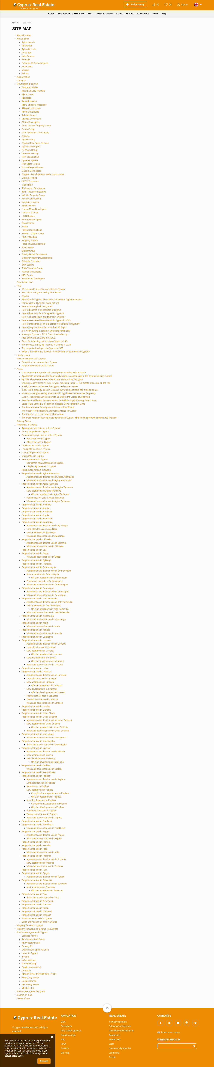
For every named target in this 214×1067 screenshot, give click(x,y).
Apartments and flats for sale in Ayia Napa (47, 525)
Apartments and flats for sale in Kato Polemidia (49, 602)
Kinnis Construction (31, 198)
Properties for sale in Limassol (36, 671)
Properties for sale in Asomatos (37, 518)
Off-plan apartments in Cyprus (41, 466)
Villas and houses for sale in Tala (43, 897)
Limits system (23, 355)
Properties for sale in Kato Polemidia (39, 598)
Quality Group (28, 251)
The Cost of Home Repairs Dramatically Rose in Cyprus (49, 411)
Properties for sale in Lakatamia (37, 637)
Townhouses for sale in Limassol (42, 699)
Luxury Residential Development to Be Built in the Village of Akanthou (56, 397)
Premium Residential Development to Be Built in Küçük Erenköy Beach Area (59, 400)
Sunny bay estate (30, 977)
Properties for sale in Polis (35, 849)
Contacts (21, 80)
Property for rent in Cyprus (30, 925)
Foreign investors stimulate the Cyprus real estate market (50, 386)
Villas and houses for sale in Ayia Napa (46, 536)
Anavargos (27, 45)
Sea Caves (27, 66)
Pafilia (25, 226)
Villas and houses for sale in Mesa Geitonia (48, 730)
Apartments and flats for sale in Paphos (46, 779)
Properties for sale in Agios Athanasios (41, 473)
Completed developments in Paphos (49, 803)
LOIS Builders (28, 216)
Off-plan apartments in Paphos (46, 796)
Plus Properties (29, 237)
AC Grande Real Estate (33, 939)
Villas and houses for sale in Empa (43, 557)
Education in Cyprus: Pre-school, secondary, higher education (52, 299)
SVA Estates (28, 264)
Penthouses (115, 1039)
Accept (44, 1061)
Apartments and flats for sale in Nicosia (46, 751)
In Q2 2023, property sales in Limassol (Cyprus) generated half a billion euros (60, 390)
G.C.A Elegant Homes (32, 167)
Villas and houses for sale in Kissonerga (46, 619)
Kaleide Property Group (33, 195)
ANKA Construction (31, 108)
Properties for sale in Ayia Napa (37, 522)
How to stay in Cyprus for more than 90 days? (44, 327)
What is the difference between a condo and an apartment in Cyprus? (56, 351)
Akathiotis (26, 98)
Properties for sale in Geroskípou (38, 588)
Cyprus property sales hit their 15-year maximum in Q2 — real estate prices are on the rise (66, 383)
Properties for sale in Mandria (36, 710)
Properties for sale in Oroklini (36, 765)
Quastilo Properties (31, 261)
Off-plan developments (120, 1026)
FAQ (19, 285)
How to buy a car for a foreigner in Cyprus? (43, 313)
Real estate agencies (71, 1030)
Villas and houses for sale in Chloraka (45, 546)
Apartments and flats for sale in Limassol (46, 675)
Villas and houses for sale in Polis (43, 852)
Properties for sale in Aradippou (37, 511)
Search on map (24, 995)
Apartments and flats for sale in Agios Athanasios (51, 477)
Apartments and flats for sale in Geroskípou (48, 591)
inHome (25, 956)
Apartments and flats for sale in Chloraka (46, 543)
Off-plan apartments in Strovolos (47, 890)
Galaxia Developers (31, 171)
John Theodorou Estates (34, 191)
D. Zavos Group (29, 150)
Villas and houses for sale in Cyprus (39, 922)
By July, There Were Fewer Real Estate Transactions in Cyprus (53, 379)
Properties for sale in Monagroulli (38, 734)
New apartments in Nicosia (40, 755)
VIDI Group (27, 275)
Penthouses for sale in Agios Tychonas (45, 497)
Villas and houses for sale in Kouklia (44, 633)
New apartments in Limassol (40, 682)
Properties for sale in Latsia (35, 668)
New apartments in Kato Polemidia (43, 605)
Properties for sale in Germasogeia (39, 567)
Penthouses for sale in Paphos (42, 810)
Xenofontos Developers (33, 278)
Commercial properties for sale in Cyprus (42, 435)
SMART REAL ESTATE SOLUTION (39, 974)
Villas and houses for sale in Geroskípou (46, 595)
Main (63, 1022)
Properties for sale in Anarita (36, 508)
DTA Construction (30, 157)
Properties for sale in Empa (35, 553)
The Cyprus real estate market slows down (43, 414)
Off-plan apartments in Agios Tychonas (50, 494)
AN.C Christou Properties (34, 105)
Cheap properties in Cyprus (35, 431)
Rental (112, 1057)
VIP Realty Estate (30, 984)
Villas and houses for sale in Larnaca (45, 664)
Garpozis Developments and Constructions (43, 174)
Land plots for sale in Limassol (41, 678)
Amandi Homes (29, 101)
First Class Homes (31, 164)
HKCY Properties (30, 181)
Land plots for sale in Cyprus (36, 449)
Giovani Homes (29, 178)
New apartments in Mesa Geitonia (43, 723)
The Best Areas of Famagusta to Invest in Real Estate (48, 407)
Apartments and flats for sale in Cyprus (41, 428)
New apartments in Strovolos (41, 887)
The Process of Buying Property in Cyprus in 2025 (46, 344)
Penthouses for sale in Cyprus (36, 470)
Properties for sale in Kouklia (36, 630)
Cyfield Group (28, 139)
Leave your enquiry (170, 1032)
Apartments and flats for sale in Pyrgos (45, 876)
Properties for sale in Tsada (35, 908)
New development (118, 1022)
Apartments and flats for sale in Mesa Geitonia (49, 720)
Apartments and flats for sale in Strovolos (47, 883)
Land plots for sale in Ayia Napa (42, 529)
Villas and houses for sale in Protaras (45, 866)
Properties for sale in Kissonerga (38, 616)
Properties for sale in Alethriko (36, 504)
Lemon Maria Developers (34, 209)
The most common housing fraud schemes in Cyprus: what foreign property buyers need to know (69, 417)
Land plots (114, 1053)
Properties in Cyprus (27, 424)
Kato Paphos (28, 56)
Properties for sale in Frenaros (36, 564)
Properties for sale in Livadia (36, 706)
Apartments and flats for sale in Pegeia (45, 835)
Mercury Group (29, 963)
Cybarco (26, 136)
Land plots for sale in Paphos (41, 783)
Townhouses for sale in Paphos (42, 814)
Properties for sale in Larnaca (36, 640)
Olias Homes (28, 223)
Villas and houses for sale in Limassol (45, 703)
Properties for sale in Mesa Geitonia (39, 716)
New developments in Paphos (41, 800)
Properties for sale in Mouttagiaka (38, 741)
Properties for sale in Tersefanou (38, 901)
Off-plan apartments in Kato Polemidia (50, 609)
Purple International (31, 967)
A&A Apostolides (30, 87)
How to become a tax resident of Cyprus (41, 310)
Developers (66, 1026)
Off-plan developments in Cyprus (38, 365)
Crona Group (28, 129)
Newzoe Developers (32, 219)
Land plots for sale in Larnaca (41, 647)
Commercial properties (120, 1048)
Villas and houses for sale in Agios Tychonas (48, 501)
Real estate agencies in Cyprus (32, 932)
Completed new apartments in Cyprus (45, 463)
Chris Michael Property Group (36, 125)
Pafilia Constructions (32, 230)
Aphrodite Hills (29, 49)
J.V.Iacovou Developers (33, 188)
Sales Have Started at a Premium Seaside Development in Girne (53, 404)
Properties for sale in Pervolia (36, 845)
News (20, 369)
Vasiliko (25, 70)
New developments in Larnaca (41, 657)
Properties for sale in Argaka (36, 515)
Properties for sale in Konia (35, 623)
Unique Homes (29, 981)
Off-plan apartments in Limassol (46, 685)
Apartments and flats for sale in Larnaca (46, 643)
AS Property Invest (31, 943)
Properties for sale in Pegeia (36, 831)
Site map (65, 1053)
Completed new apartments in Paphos (50, 793)
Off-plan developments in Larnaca (47, 661)
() (158, 4)
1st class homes (30, 936)
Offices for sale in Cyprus (39, 442)
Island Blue (27, 184)
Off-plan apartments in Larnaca (46, 654)
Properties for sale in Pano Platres (38, 772)
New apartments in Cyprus (35, 459)
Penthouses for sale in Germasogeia (44, 581)
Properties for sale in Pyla (34, 869)
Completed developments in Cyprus (39, 362)
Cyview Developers (31, 146)
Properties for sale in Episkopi (36, 560)
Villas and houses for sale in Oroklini (44, 769)
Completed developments (121, 1030)
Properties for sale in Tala (34, 894)
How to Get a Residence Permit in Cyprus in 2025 (46, 320)
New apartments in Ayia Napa (41, 532)
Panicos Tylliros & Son (33, 233)
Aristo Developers (30, 111)
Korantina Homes (30, 202)
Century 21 (27, 946)
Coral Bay (26, 52)
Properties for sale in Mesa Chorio (38, 713)
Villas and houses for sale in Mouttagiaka (47, 744)
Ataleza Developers (31, 118)
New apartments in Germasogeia (43, 574)
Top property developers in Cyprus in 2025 (42, 348)
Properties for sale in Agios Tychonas (40, 484)
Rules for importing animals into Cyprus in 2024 (45, 341)
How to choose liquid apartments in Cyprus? (43, 317)
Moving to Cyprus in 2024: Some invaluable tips (45, 334)
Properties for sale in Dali (34, 550)
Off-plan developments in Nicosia (47, 762)
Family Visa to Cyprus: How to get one (40, 303)
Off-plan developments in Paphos (47, 807)
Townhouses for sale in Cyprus (37, 918)
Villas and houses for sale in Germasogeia (47, 584)
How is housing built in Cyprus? (37, 306)
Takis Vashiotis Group (32, 268)
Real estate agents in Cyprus (31, 991)
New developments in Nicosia (41, 758)
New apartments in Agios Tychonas (44, 490)
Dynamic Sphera (30, 160)
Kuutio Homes (29, 205)
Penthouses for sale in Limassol (42, 696)
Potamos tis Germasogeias (35, 63)
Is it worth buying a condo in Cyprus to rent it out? (46, 331)
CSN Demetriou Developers (35, 132)
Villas (111, 1044)
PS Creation (28, 247)
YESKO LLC (28, 988)
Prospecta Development (33, 244)
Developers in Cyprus (27, 84)
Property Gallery (30, 240)
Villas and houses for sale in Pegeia (44, 838)
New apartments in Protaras (40, 863)
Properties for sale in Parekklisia (37, 824)
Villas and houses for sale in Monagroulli (46, 737)
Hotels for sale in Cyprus (39, 438)
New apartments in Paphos (40, 790)
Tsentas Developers (31, 271)
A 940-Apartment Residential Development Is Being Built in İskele (54, 372)
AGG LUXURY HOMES (33, 91)
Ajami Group (28, 94)
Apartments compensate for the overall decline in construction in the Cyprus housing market (67, 376)
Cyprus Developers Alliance (35, 143)
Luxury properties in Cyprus (35, 452)
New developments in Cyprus (31, 358)
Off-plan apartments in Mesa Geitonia (49, 727)
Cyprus (25, 296)
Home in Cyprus (30, 953)
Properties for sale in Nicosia (36, 748)
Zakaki (25, 73)
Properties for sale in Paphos (36, 776)
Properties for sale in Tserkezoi (37, 911)
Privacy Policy (24, 421)
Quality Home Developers (34, 254)
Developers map (25, 282)
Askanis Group (29, 115)
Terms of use (23, 998)
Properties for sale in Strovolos (37, 880)
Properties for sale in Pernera (36, 842)
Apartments (114, 1035)
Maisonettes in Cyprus (33, 456)
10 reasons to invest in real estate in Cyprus (43, 289)
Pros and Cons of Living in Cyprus (38, 337)
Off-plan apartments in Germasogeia (49, 577)
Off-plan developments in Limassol (48, 692)
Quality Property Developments (37, 258)
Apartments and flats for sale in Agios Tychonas (50, 487)
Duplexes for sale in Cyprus (35, 445)
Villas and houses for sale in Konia (43, 626)
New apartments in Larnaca (40, 650)
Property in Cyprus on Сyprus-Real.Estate (37, 929)
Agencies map (24, 35)
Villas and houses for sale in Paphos (44, 817)
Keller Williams (29, 960)
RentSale (26, 970)
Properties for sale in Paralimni (37, 821)
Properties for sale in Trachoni (36, 904)
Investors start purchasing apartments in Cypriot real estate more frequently (59, 393)
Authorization (23, 77)
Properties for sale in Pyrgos (36, 873)
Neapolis (26, 59)
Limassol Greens (30, 212)
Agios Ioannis (28, 42)
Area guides (23, 38)
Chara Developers (31, 122)
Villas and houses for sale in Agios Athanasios (49, 480)
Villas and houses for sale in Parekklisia (46, 828)
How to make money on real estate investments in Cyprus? (51, 324)
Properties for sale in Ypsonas (36, 915)
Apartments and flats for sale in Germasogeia (49, 570)
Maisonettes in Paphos (38, 786)
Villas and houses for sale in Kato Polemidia (48, 612)
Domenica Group (30, 153)
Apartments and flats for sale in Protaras (46, 859)
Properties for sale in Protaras (36, 856)
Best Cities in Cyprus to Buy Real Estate (41, 292)
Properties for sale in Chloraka (36, 539)
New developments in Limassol (42, 689)
